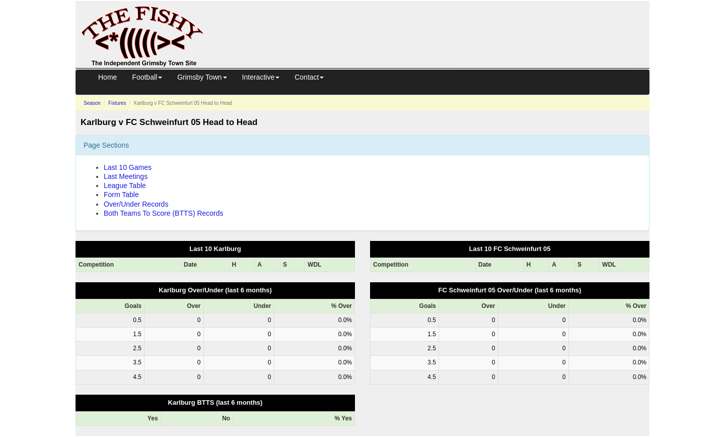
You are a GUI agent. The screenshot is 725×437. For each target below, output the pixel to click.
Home (107, 77)
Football (147, 77)
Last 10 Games (128, 167)
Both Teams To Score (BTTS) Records (164, 213)
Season (92, 103)
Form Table (121, 195)
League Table (125, 185)
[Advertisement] (435, 24)
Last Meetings (126, 176)
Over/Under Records (136, 204)
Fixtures (117, 103)
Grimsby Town (202, 77)
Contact (309, 77)
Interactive (261, 77)
